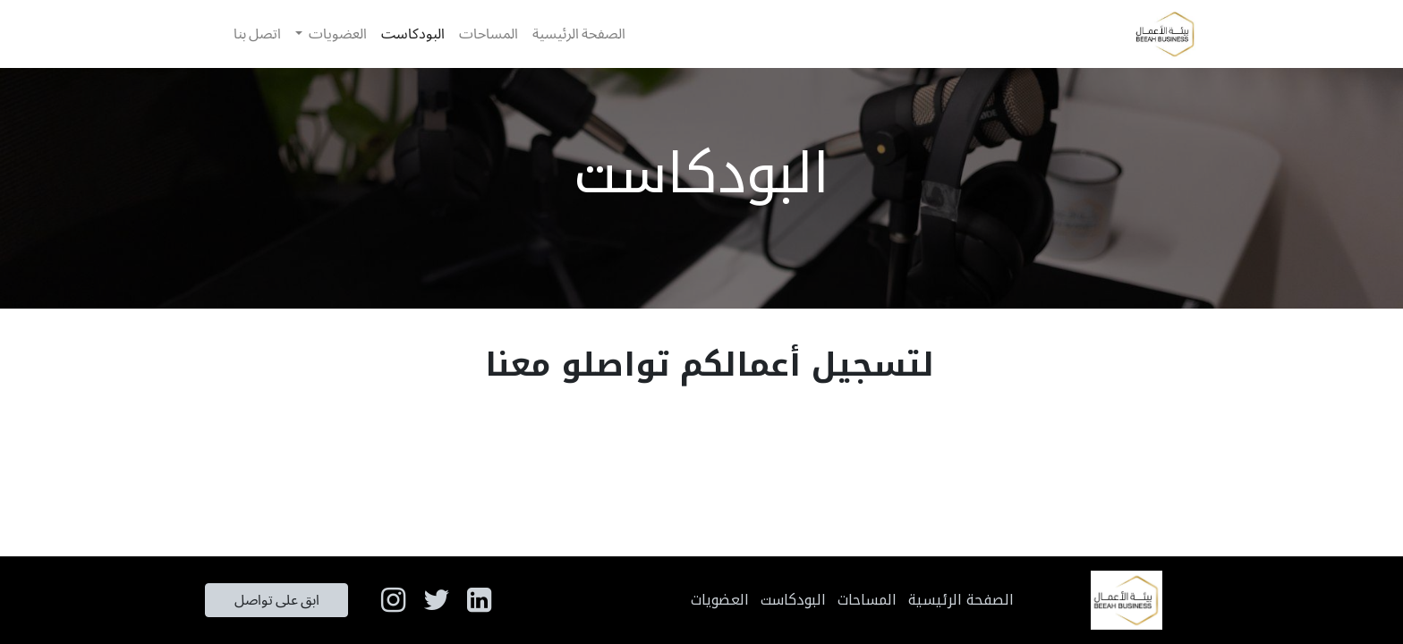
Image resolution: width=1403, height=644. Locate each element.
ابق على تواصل (276, 600)
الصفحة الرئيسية (961, 600)
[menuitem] (579, 34)
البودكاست (793, 600)
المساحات (867, 600)
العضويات (720, 600)
